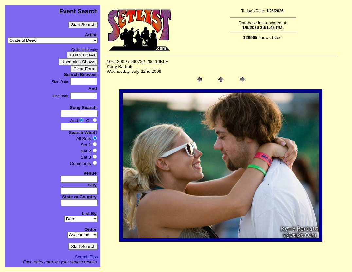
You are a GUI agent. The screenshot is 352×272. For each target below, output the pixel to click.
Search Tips (86, 256)
